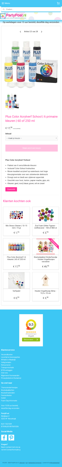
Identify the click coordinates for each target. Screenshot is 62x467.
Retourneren (6, 365)
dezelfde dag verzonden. (10, 408)
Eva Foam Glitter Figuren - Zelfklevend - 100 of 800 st (45, 227)
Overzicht (11, 189)
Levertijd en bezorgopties (10, 357)
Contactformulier (12, 450)
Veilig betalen (6, 362)
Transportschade (7, 367)
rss (27, 462)
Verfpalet (16, 291)
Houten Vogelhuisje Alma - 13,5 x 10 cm (45, 292)
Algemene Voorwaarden (10, 375)
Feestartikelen (6, 395)
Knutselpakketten (7, 390)
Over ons (4, 373)
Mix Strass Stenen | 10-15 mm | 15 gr (16, 227)
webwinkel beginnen (35, 462)
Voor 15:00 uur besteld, (9, 406)
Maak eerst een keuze (32, 148)
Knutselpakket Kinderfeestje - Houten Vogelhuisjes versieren (45, 259)
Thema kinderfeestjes (9, 387)
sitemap (22, 462)
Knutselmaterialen (8, 393)
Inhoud (8, 134)
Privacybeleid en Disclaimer (11, 378)
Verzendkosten (7, 354)
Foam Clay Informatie (9, 401)
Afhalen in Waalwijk (8, 360)
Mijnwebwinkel (55, 462)
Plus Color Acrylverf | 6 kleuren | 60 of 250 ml (16, 258)
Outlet (3, 398)
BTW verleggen (6, 370)
